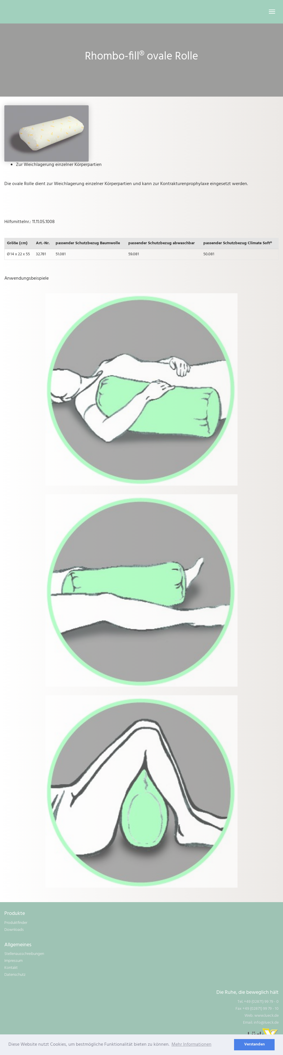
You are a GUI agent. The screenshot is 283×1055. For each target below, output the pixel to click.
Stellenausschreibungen (24, 954)
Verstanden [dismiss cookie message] (254, 1044)
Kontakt (11, 967)
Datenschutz (14, 974)
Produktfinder (15, 923)
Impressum (13, 961)
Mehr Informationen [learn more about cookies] (191, 1044)
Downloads (14, 929)
